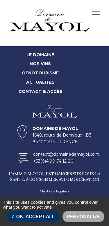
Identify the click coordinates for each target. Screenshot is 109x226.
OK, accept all (33, 216)
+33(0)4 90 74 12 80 (53, 161)
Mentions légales (53, 191)
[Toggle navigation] (96, 11)
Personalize (83, 216)
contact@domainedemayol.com (66, 154)
